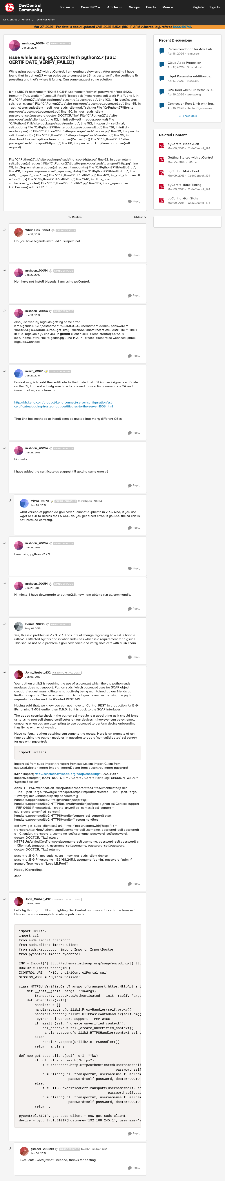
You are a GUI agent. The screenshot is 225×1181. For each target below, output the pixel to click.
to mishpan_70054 (90, 501)
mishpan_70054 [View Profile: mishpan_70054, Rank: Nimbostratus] (33, 43)
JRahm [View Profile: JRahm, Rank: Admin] (193, 162)
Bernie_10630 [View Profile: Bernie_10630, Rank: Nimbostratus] (35, 624)
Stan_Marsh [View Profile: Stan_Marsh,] (194, 67)
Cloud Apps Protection (184, 63)
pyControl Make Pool (183, 171)
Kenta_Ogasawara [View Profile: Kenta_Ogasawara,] (199, 108)
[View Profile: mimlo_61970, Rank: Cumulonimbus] (18, 373)
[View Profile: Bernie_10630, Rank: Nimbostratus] (18, 626)
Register (198, 7)
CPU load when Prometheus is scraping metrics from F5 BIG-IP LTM (191, 90)
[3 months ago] (176, 53)
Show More (187, 116)
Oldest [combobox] (140, 217)
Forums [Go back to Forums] (26, 19)
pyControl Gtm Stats (183, 198)
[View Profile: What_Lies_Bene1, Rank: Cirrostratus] (18, 232)
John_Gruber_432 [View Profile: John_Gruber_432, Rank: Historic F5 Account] (38, 672)
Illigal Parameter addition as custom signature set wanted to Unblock (191, 76)
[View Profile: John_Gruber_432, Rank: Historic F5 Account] (18, 674)
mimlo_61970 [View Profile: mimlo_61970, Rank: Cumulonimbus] (34, 371)
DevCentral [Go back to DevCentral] (10, 19)
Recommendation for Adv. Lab (190, 49)
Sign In (214, 7)
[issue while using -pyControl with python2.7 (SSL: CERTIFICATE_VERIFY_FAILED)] (32, 234)
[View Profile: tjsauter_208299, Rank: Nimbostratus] (24, 1151)
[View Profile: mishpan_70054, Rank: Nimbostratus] (14, 45)
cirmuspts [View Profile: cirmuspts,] (193, 53)
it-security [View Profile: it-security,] (193, 81)
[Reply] (134, 201)
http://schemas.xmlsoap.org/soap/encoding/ (67, 774)
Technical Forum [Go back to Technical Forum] (45, 19)
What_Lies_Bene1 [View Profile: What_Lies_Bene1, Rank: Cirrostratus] (37, 230)
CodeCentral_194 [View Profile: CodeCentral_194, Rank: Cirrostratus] (199, 148)
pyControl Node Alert (183, 144)
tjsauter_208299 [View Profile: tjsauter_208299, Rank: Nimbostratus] (42, 1149)
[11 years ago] (176, 148)
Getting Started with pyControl (190, 157)
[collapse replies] (4, 229)
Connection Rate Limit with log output (190, 104)
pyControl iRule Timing (184, 185)
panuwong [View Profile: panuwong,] (194, 94)
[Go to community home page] (23, 7)
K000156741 (182, 27)
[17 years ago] (176, 162)
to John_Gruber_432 (94, 1149)
